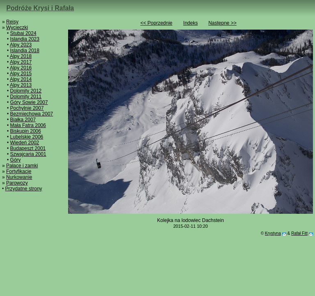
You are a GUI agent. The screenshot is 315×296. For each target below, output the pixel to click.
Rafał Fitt (299, 233)
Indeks (190, 23)
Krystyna (273, 233)
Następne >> (222, 23)
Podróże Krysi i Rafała (40, 8)
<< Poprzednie (156, 23)
